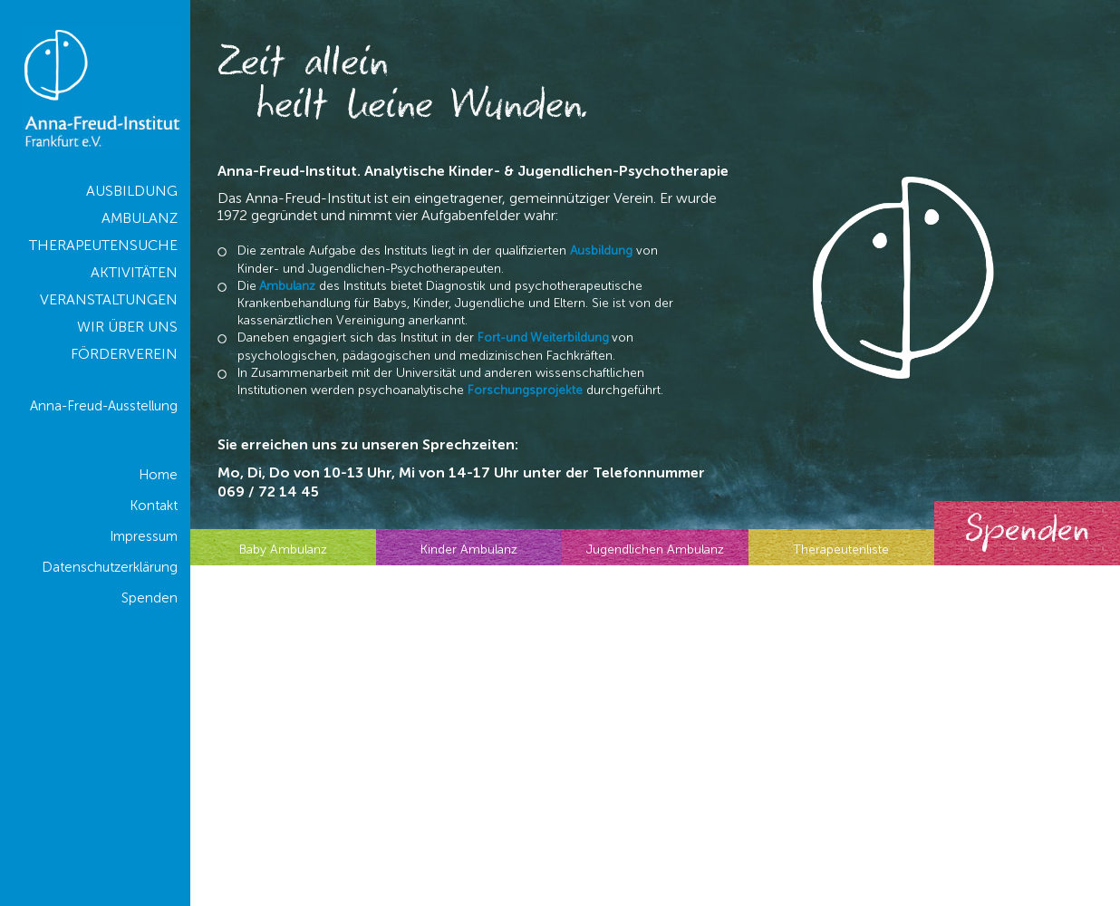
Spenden (1027, 533)
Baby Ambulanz (283, 549)
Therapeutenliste (841, 549)
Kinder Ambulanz (468, 549)
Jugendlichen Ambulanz (655, 549)
